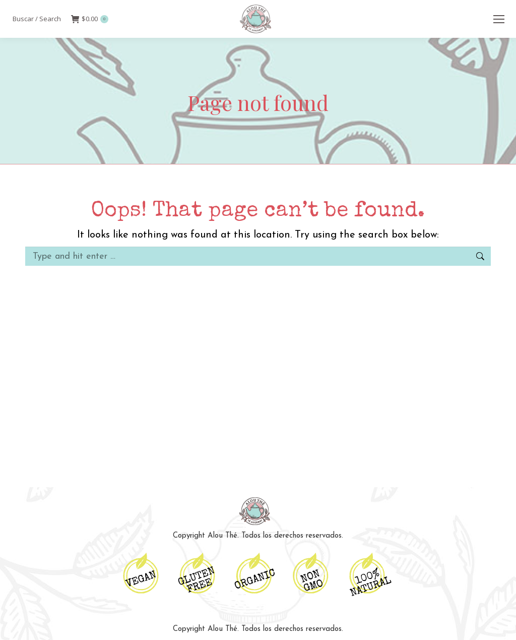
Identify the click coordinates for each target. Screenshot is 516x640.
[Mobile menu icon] (499, 19)
